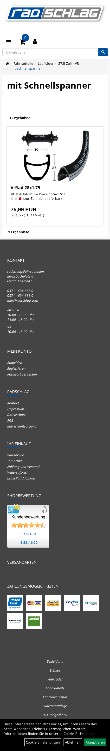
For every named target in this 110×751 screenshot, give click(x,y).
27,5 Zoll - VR (68, 63)
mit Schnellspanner (26, 68)
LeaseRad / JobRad (21, 478)
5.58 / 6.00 (29, 542)
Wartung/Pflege (55, 706)
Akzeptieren (95, 742)
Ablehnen (73, 742)
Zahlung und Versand (23, 466)
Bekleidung (55, 661)
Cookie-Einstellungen (43, 742)
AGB (10, 420)
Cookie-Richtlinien (78, 733)
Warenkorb (15, 455)
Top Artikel (15, 461)
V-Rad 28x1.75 (25, 187)
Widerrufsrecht (18, 472)
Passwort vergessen (22, 374)
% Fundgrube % (55, 714)
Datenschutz (16, 414)
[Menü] (9, 41)
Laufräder (46, 63)
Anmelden (14, 362)
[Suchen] (103, 52)
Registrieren (16, 368)
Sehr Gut (29, 534)
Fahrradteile (23, 63)
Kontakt (13, 403)
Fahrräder (55, 679)
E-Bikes (55, 670)
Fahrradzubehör (55, 697)
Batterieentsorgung (22, 426)
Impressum (15, 409)
